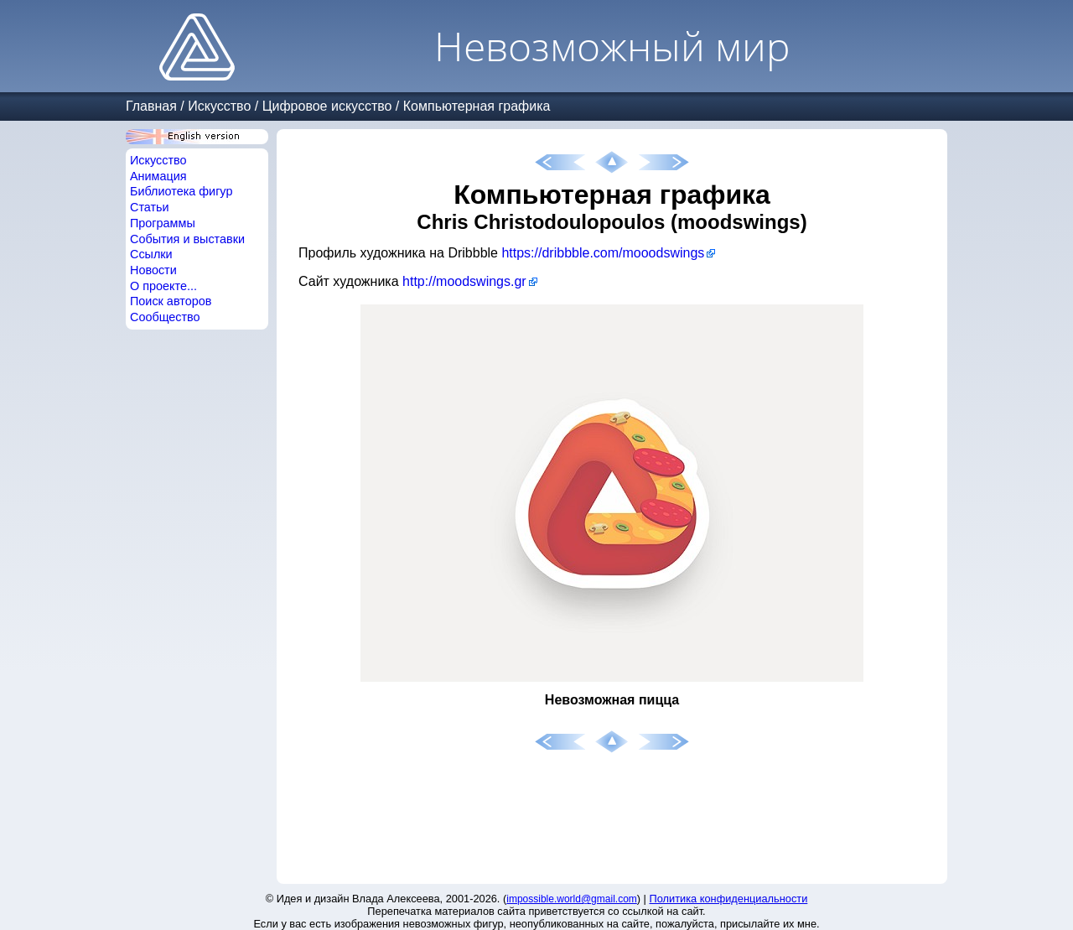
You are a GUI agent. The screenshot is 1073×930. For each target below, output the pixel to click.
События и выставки (187, 239)
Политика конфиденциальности (729, 898)
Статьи (149, 207)
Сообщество (165, 317)
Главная (151, 106)
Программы (162, 223)
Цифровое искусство (327, 106)
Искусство (219, 106)
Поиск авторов (170, 301)
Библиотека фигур (181, 191)
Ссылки (151, 254)
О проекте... (163, 286)
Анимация (158, 176)
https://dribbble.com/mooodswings (602, 253)
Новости (153, 270)
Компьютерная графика (477, 106)
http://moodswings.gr (464, 281)
